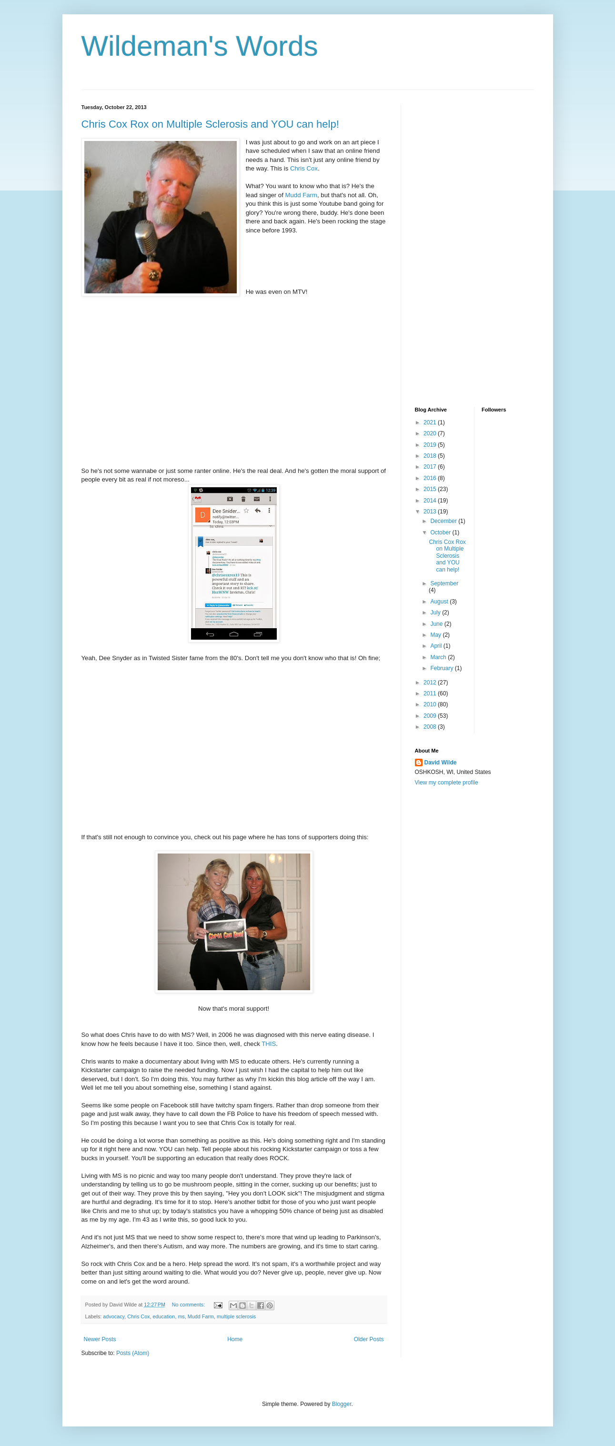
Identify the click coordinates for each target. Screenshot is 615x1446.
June (437, 624)
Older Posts (369, 1339)
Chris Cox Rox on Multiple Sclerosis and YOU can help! (210, 124)
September (444, 583)
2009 (430, 716)
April (436, 646)
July (436, 612)
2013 (430, 511)
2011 (430, 693)
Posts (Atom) (132, 1353)
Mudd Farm (300, 195)
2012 (430, 682)
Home (234, 1339)
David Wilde (440, 762)
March (439, 657)
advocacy (113, 1316)
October (441, 532)
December (444, 521)
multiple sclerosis (236, 1316)
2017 (430, 466)
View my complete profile (446, 782)
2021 (430, 422)
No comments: (189, 1304)
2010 (430, 704)
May (436, 635)
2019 (430, 445)
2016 (430, 478)
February (442, 668)
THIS (269, 1043)
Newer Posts (100, 1339)
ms (181, 1316)
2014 (430, 500)
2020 (430, 433)
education (164, 1316)
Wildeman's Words (199, 46)
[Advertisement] (453, 247)
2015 (430, 489)
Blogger (342, 1404)
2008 (430, 726)
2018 (430, 455)
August (440, 601)
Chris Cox (304, 168)
